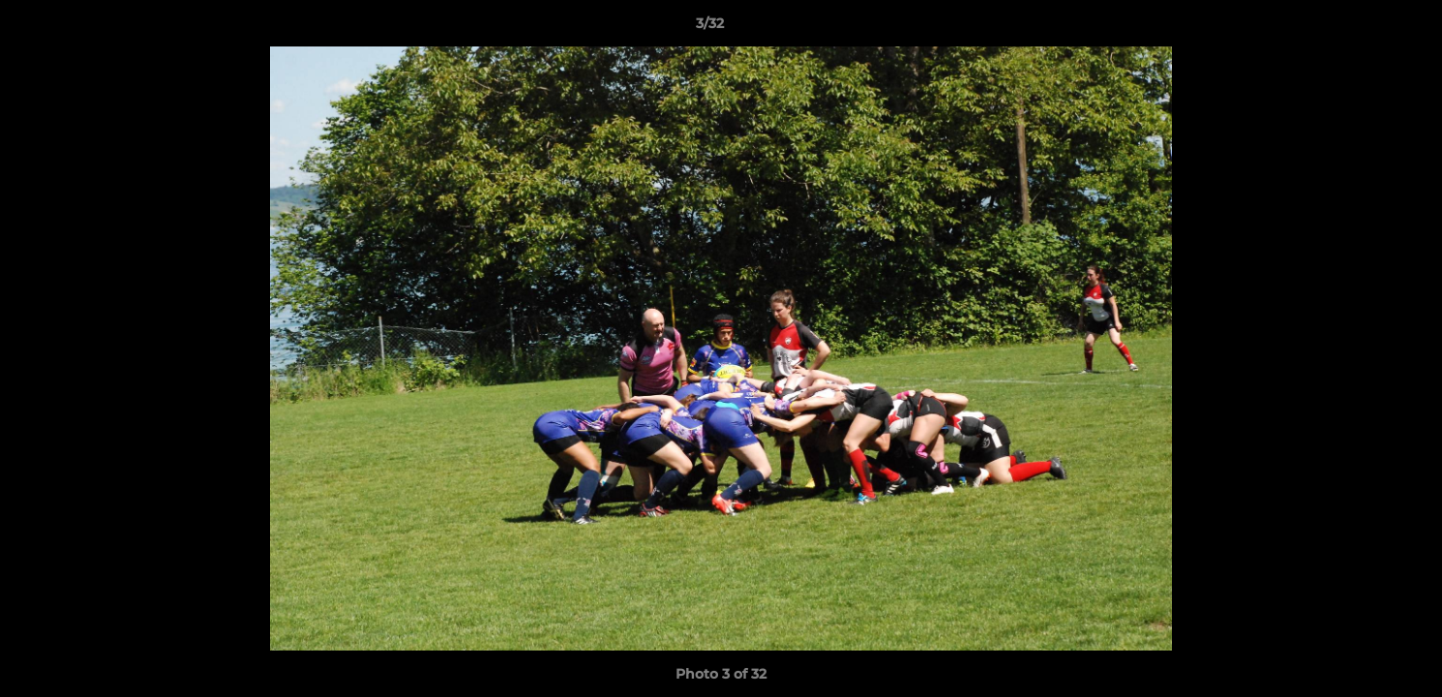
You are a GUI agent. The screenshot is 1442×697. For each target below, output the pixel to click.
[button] (1360, 28)
